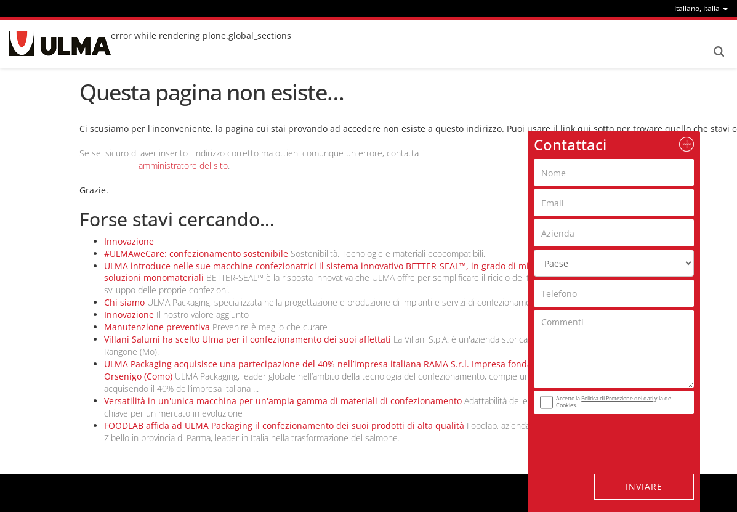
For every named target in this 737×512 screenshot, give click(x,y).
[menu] (701, 8)
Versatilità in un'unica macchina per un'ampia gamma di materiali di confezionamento (283, 401)
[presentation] (608, 436)
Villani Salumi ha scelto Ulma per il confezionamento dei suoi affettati (247, 339)
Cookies (566, 405)
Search (718, 52)
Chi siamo (124, 302)
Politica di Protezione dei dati (617, 398)
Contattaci (570, 144)
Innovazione (129, 241)
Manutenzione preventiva (157, 327)
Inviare (644, 486)
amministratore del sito (183, 165)
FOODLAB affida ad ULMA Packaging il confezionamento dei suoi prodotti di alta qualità (284, 425)
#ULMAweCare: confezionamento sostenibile (196, 253)
